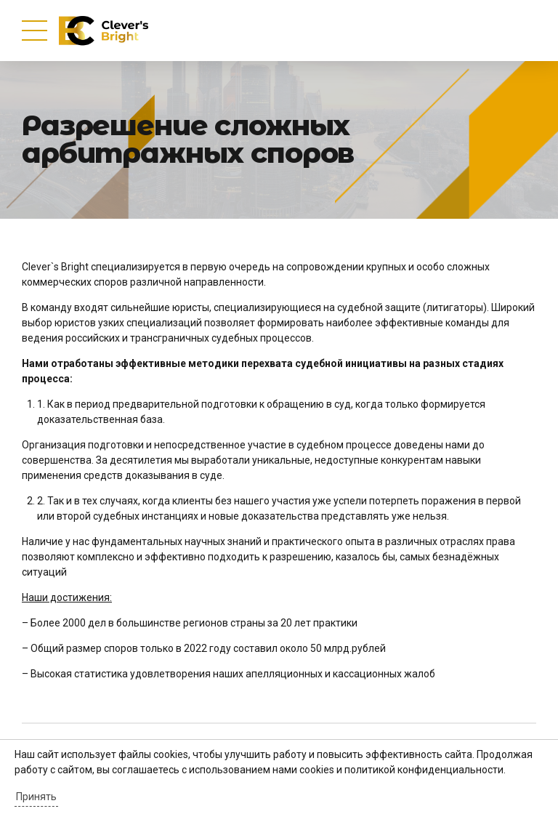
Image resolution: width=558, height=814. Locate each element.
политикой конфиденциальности (424, 769)
